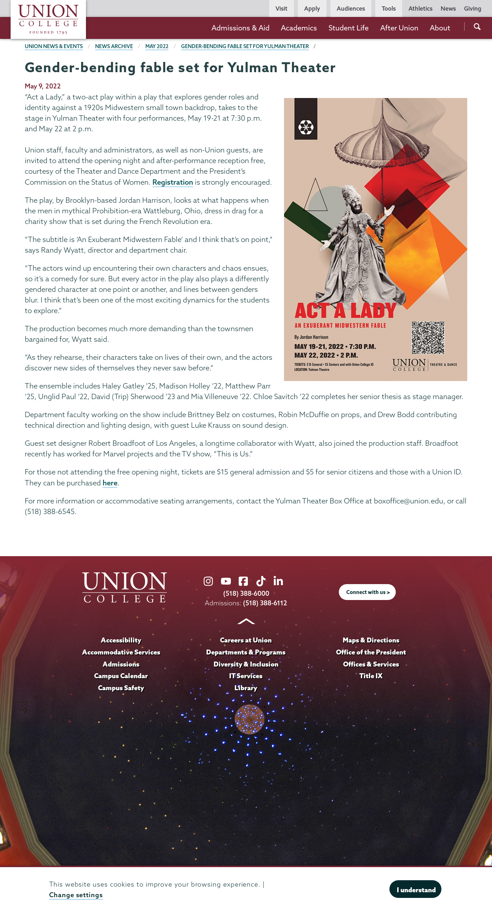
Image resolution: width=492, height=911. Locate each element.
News (448, 8)
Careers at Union (246, 640)
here (110, 482)
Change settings (76, 895)
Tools (389, 8)
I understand (416, 890)
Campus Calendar (121, 675)
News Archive (114, 46)
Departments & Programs (245, 652)
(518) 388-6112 (265, 603)
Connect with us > (368, 592)
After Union (399, 27)
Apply (312, 8)
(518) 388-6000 (246, 593)
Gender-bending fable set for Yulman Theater (245, 46)
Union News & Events (54, 46)
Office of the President (371, 652)
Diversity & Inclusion (246, 664)
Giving (472, 8)
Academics (299, 27)
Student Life (349, 27)
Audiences (351, 8)
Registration (172, 181)
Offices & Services (371, 664)
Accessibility (121, 640)
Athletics (421, 8)
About (440, 27)
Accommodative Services (121, 652)
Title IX (370, 675)
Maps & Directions (371, 640)
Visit (282, 8)
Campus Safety (121, 688)
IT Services (245, 675)
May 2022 (156, 46)
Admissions (121, 664)
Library (246, 688)
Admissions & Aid (241, 27)
